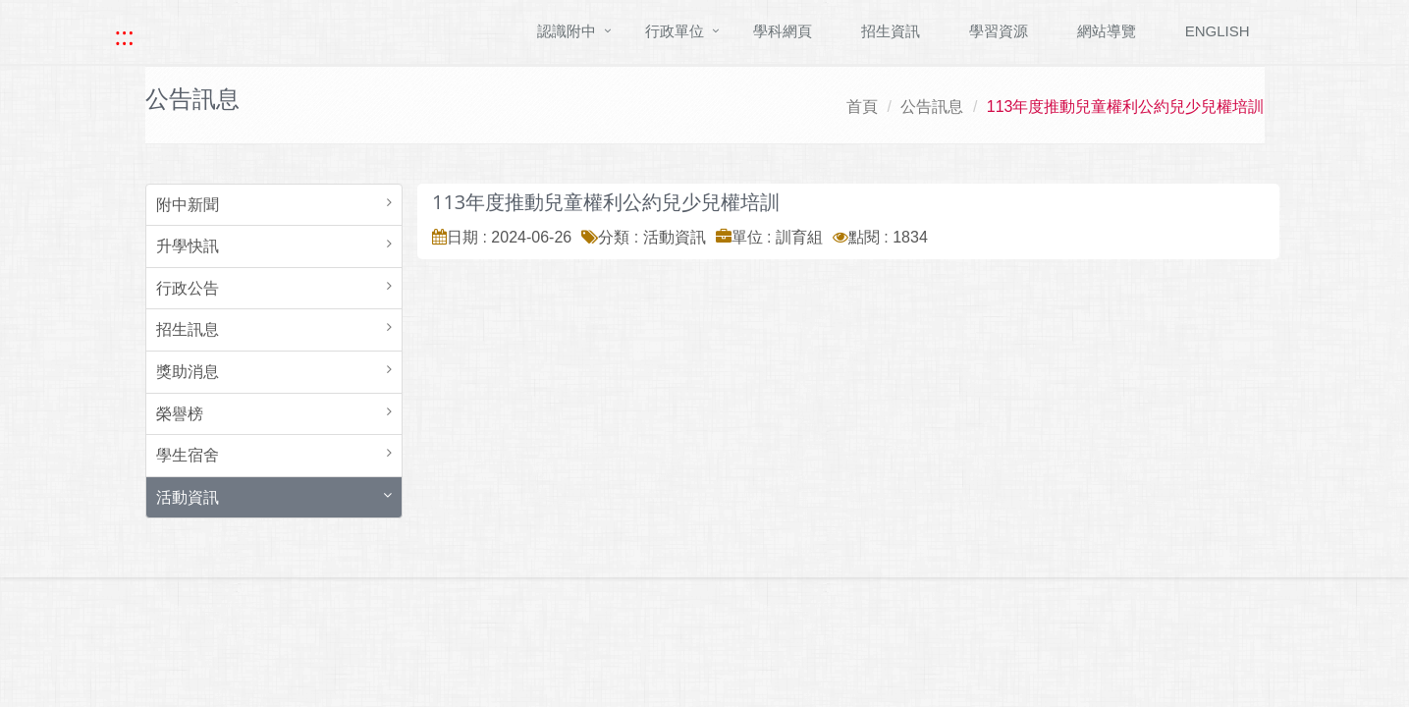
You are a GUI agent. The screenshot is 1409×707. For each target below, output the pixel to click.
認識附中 (566, 31)
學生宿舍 (187, 455)
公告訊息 (931, 106)
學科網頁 (782, 31)
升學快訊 (187, 246)
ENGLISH (1217, 31)
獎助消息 (187, 371)
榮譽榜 (179, 414)
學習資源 (998, 31)
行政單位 (674, 31)
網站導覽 (1106, 31)
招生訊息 (187, 329)
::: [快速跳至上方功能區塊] (125, 36)
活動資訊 (187, 497)
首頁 (862, 106)
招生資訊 (890, 31)
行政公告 (187, 288)
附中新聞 (187, 204)
